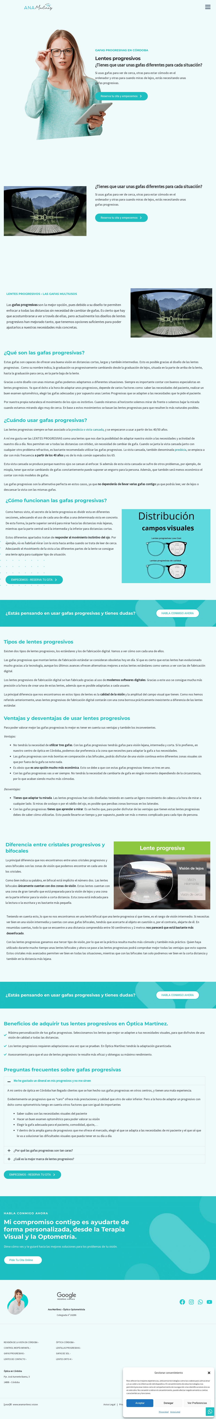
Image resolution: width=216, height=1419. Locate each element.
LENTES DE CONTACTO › (15, 1359)
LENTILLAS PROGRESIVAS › (68, 1347)
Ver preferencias (197, 1403)
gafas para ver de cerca (120, 73)
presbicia (180, 450)
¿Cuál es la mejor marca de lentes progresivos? (44, 1159)
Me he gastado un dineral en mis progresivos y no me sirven (52, 1081)
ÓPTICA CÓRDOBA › (65, 1342)
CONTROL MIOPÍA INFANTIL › (17, 1347)
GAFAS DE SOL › (63, 1353)
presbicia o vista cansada (87, 429)
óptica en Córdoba (39, 1090)
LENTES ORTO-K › (64, 1359)
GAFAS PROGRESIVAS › (14, 1353)
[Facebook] (182, 1302)
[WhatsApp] (200, 1302)
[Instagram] (191, 1302)
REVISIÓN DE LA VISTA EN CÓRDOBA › (21, 1342)
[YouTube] (209, 1302)
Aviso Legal (175, 1411)
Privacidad (164, 1411)
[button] (209, 1373)
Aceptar (139, 1403)
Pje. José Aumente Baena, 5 (17, 1376)
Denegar (168, 1403)
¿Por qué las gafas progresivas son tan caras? (43, 1150)
